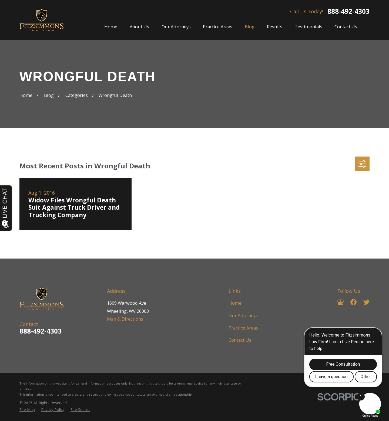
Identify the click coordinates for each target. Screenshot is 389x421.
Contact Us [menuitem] (345, 26)
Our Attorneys (243, 315)
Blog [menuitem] (249, 26)
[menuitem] (27, 409)
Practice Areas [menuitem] (217, 26)
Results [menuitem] (274, 26)
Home (235, 303)
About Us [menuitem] (139, 26)
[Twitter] (366, 302)
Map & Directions (125, 319)
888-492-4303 (348, 11)
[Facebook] (353, 302)
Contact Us (240, 340)
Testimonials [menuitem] (308, 26)
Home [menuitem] (110, 26)
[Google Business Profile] (340, 302)
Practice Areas (243, 328)
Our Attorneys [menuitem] (176, 26)
